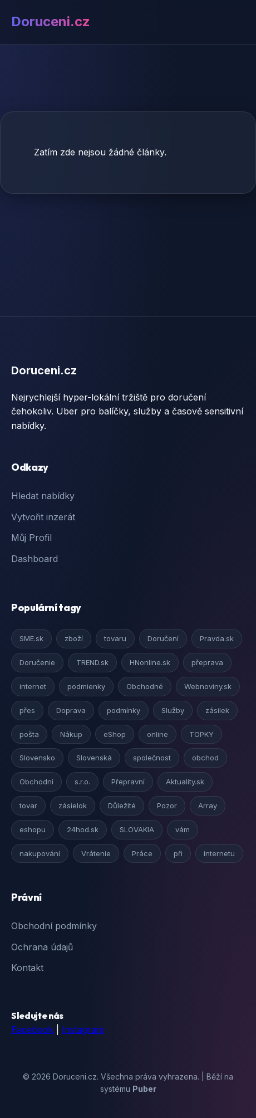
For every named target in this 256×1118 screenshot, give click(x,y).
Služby (172, 710)
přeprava (207, 662)
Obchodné (144, 686)
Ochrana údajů (42, 947)
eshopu (32, 829)
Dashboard (34, 558)
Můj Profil (31, 537)
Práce (142, 853)
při (178, 853)
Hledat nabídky (43, 495)
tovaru (115, 638)
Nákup (71, 734)
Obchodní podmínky (54, 925)
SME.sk (31, 638)
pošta (29, 734)
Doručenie (37, 662)
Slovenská (94, 757)
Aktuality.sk (185, 781)
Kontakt (27, 967)
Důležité (122, 805)
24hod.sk (83, 829)
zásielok (72, 805)
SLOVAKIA (137, 829)
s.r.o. (82, 781)
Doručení (163, 638)
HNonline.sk (150, 662)
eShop (115, 734)
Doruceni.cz (50, 21)
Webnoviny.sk (208, 686)
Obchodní (36, 781)
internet (32, 686)
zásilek (217, 710)
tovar (28, 805)
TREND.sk (92, 662)
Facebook (32, 1029)
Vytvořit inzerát (43, 517)
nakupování (39, 853)
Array (207, 805)
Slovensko (37, 757)
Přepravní (128, 781)
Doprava (71, 710)
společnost (152, 757)
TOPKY (201, 734)
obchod (205, 757)
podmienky (86, 686)
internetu (219, 853)
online (157, 734)
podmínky (123, 710)
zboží (74, 638)
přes (27, 710)
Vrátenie (96, 853)
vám (182, 829)
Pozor (167, 805)
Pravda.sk (217, 638)
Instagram (83, 1029)
